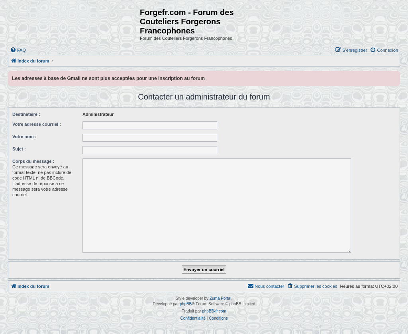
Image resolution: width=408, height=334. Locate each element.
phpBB (186, 304)
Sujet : (19, 148)
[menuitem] (18, 50)
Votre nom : (24, 136)
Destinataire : (26, 114)
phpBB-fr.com (214, 311)
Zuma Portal (220, 298)
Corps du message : (33, 161)
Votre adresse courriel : (36, 124)
